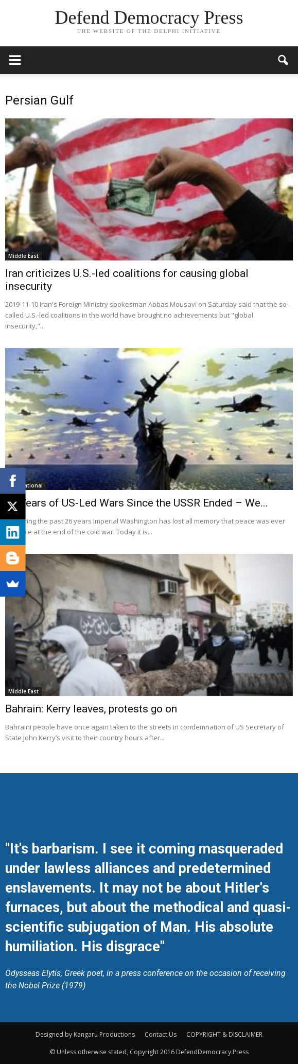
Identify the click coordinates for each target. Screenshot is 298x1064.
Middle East (23, 255)
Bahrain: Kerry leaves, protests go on (91, 709)
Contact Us (161, 1034)
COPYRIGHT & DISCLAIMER (224, 1034)
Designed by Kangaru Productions (85, 1034)
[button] (283, 60)
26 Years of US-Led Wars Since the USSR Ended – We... (136, 503)
